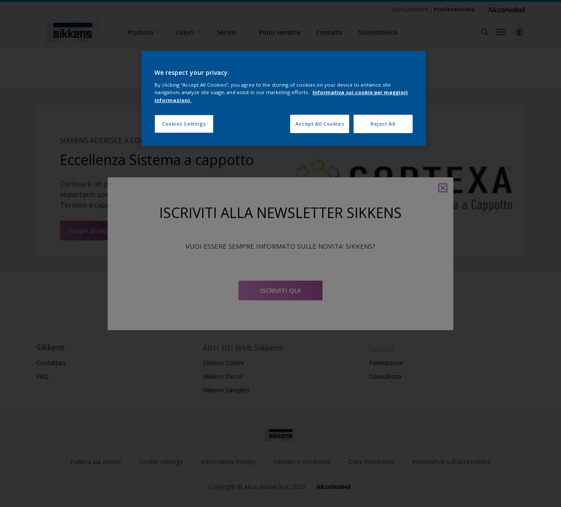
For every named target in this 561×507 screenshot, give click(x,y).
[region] (283, 98)
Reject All (383, 123)
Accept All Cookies (319, 123)
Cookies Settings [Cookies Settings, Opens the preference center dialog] (184, 123)
